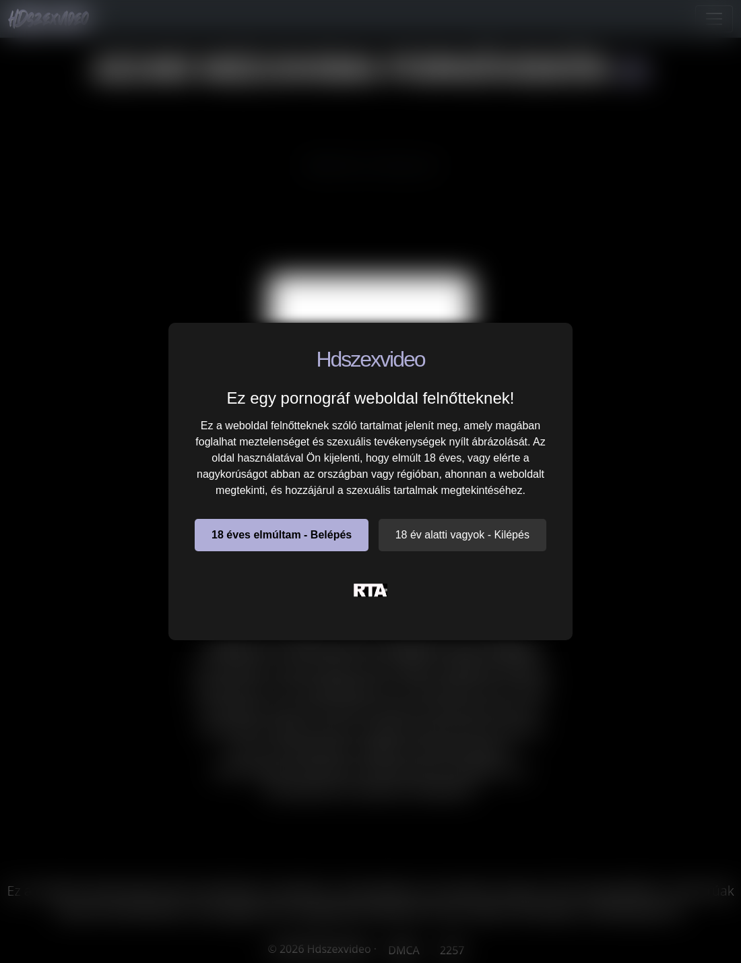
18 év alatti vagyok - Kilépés (462, 534)
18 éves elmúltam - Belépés (282, 534)
